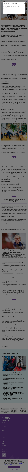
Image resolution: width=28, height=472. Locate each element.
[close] (24, 3)
